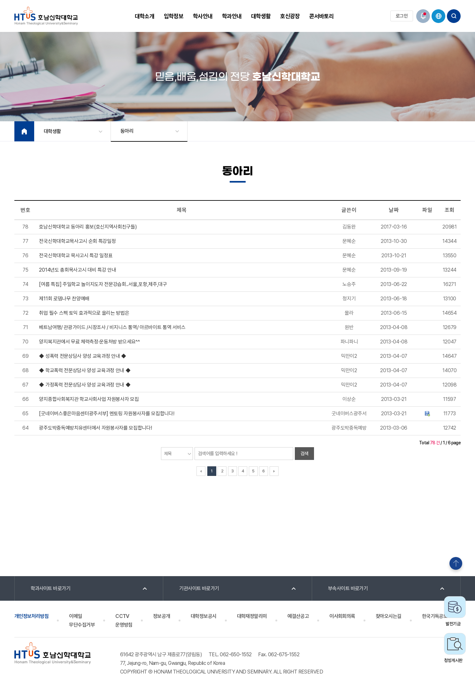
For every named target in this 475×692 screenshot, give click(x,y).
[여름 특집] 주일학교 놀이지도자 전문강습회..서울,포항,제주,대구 (103, 284)
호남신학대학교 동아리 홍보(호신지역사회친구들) (88, 227)
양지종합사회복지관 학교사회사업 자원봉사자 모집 (89, 399)
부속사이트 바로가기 (348, 588)
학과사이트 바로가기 (51, 588)
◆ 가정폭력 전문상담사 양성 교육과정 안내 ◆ (84, 385)
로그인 (402, 16)
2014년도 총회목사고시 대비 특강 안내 (77, 270)
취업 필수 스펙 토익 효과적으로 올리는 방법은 (84, 313)
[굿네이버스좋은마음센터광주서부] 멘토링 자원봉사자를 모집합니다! (106, 413)
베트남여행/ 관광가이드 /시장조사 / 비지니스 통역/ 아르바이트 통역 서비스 (112, 327)
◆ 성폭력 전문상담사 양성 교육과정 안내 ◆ (82, 356)
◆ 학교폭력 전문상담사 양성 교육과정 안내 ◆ (84, 370)
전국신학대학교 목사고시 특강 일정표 (75, 255)
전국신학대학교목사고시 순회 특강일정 (77, 241)
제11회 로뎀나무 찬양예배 (64, 299)
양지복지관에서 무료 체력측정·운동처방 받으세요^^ (89, 342)
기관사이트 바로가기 (199, 588)
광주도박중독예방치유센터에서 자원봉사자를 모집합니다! (95, 428)
